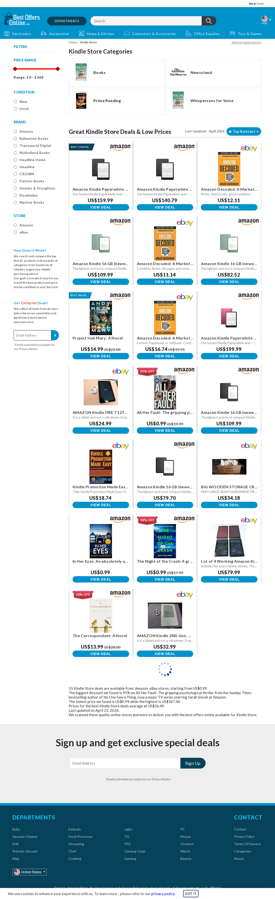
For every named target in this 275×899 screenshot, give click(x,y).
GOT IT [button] (191, 894)
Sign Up (55, 335)
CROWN (27, 174)
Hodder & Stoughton (37, 188)
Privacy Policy (244, 836)
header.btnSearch (209, 20)
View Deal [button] (100, 207)
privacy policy (163, 893)
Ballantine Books (34, 138)
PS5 (127, 844)
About (239, 858)
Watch (185, 851)
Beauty (185, 858)
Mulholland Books (35, 153)
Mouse (185, 836)
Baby (16, 829)
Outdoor (187, 844)
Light (128, 829)
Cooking (74, 858)
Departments (67, 21)
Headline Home (33, 160)
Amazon (26, 131)
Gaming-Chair (134, 851)
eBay (24, 232)
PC (182, 829)
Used (24, 108)
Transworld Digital (35, 145)
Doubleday (29, 195)
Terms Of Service (247, 844)
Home (73, 42)
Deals (257, 3)
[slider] (15, 69)
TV (126, 836)
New (23, 101)
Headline (27, 167)
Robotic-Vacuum (25, 851)
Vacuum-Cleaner (25, 836)
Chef (72, 851)
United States (28, 872)
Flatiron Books (32, 181)
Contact (240, 829)
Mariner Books (32, 202)
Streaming (76, 844)
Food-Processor (80, 836)
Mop (15, 858)
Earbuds (74, 829)
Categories (242, 851)
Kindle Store (88, 42)
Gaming (130, 858)
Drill (15, 844)
